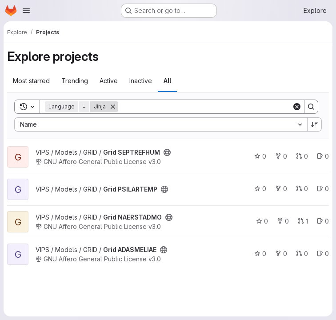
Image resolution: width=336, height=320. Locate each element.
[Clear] (297, 106)
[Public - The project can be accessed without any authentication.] (167, 152)
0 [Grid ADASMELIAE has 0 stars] (260, 253)
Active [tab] (109, 80)
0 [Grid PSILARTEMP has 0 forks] (281, 188)
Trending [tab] (74, 80)
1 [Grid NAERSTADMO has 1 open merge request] (303, 221)
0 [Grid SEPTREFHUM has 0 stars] (260, 156)
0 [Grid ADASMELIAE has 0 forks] (281, 253)
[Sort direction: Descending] (315, 124)
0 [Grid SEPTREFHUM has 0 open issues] (323, 156)
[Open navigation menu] (26, 11)
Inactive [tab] (140, 80)
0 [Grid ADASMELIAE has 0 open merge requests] (302, 253)
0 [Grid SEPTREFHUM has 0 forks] (281, 156)
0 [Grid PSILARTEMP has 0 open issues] (323, 188)
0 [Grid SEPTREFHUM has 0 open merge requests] (302, 156)
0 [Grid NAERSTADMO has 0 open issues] (323, 221)
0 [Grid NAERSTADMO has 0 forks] (283, 221)
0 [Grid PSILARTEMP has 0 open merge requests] (302, 188)
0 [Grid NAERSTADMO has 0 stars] (262, 221)
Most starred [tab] (31, 80)
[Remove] (113, 106)
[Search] (205, 106)
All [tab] (167, 80)
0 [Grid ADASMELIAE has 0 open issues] (323, 253)
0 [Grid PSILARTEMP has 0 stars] (260, 188)
